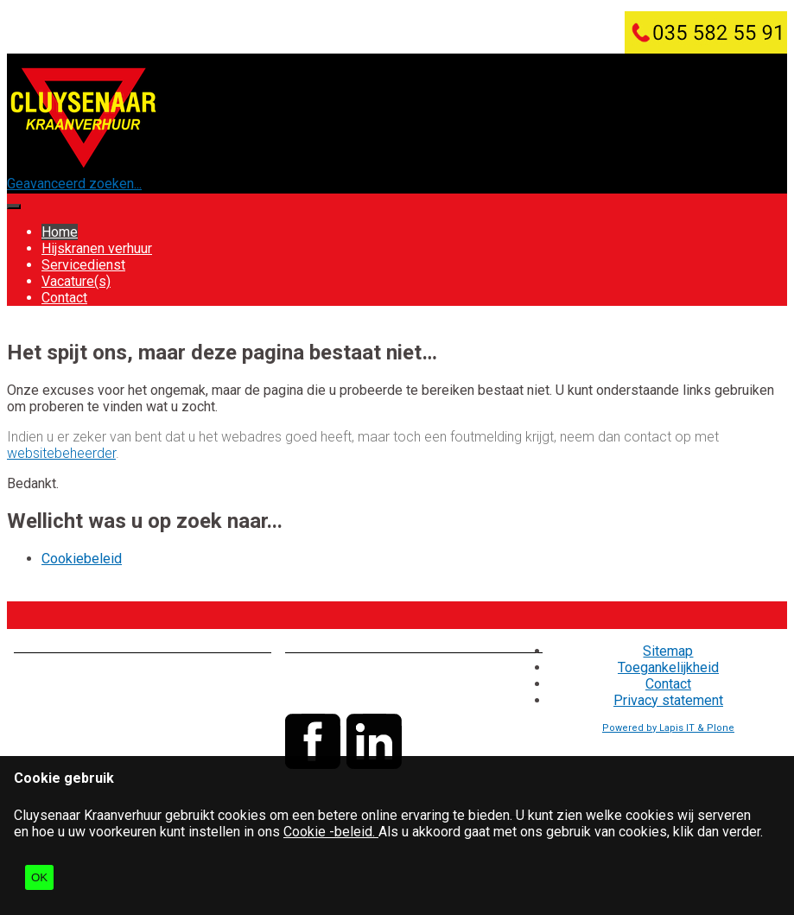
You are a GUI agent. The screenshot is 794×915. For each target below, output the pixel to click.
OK (39, 877)
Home (59, 232)
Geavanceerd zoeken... (74, 183)
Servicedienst (83, 265)
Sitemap (668, 651)
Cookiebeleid (81, 558)
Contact (64, 297)
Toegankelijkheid (668, 667)
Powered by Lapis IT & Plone (668, 728)
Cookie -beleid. (330, 831)
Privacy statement (668, 700)
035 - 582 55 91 (393, 675)
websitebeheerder (61, 453)
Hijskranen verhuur (96, 248)
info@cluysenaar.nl (385, 691)
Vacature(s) (76, 281)
